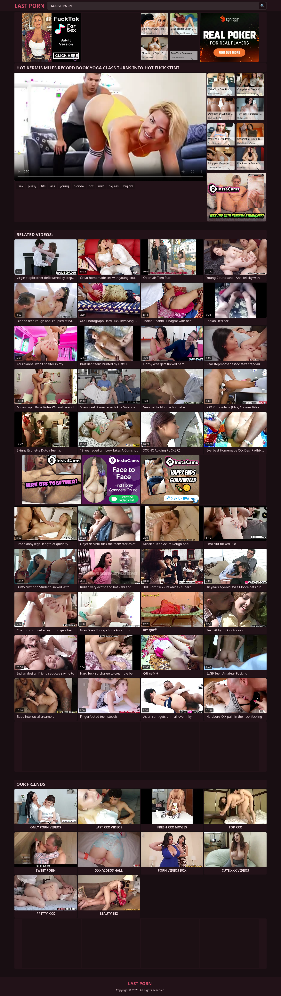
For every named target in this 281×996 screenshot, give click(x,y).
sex (20, 186)
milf (101, 186)
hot (91, 186)
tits (43, 186)
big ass (113, 186)
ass (52, 186)
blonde (79, 186)
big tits (128, 186)
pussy (32, 186)
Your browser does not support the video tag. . (110, 127)
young (64, 186)
